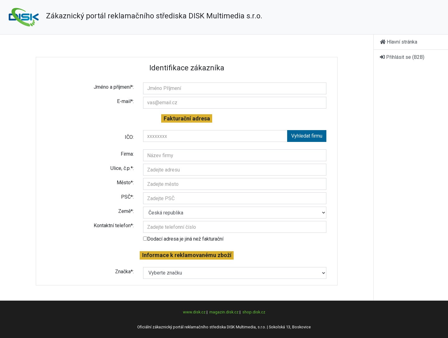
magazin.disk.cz (224, 312)
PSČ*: (127, 197)
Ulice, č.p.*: (122, 168)
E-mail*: (125, 101)
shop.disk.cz (253, 312)
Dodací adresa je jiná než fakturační (183, 239)
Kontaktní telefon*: (114, 225)
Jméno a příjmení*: (114, 87)
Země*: (126, 211)
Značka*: (124, 272)
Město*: (125, 182)
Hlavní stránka (398, 42)
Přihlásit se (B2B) (402, 57)
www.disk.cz (194, 312)
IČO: (129, 137)
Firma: (127, 154)
